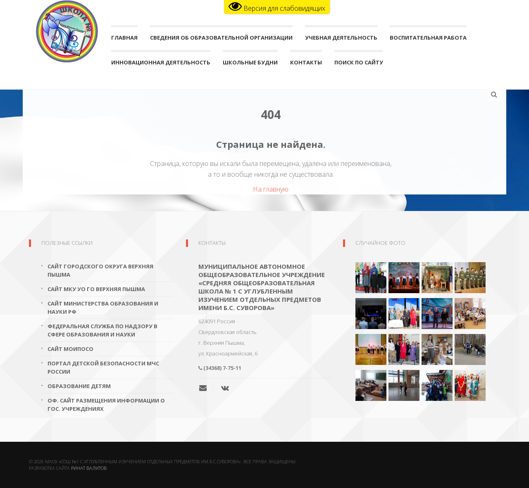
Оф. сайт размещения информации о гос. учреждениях (106, 404)
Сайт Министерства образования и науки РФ (103, 307)
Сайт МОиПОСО (70, 349)
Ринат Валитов (89, 468)
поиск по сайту (358, 64)
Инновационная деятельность (160, 64)
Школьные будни (250, 64)
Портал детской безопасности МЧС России (103, 367)
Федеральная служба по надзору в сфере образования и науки (102, 330)
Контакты (306, 64)
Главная (124, 39)
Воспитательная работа (428, 39)
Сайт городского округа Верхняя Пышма (100, 270)
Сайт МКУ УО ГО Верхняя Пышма (96, 289)
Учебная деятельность (341, 39)
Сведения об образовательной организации (221, 39)
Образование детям (79, 386)
